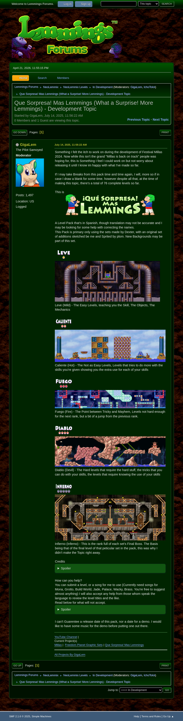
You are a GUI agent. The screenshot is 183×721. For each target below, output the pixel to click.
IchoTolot (149, 87)
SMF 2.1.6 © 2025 (19, 716)
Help (136, 716)
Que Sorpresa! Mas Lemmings (124, 645)
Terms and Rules (151, 716)
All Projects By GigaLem (69, 654)
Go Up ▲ (168, 716)
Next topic (161, 119)
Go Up (17, 665)
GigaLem (136, 87)
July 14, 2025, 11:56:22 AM (70, 144)
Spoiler (66, 568)
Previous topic (138, 119)
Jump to (113, 689)
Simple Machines (41, 716)
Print (165, 132)
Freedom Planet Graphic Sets (84, 645)
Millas (58, 645)
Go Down (19, 132)
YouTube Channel (65, 637)
